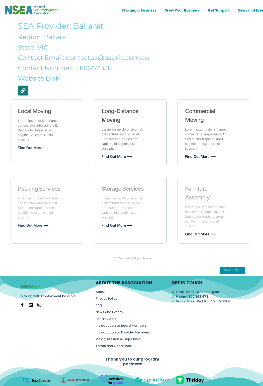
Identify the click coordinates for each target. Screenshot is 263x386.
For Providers (106, 319)
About (101, 292)
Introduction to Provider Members (123, 332)
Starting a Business (139, 10)
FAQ (99, 305)
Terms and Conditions (114, 346)
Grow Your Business (182, 10)
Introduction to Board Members (121, 325)
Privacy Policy (106, 298)
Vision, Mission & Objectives (118, 339)
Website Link (38, 78)
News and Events (109, 312)
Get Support (219, 10)
